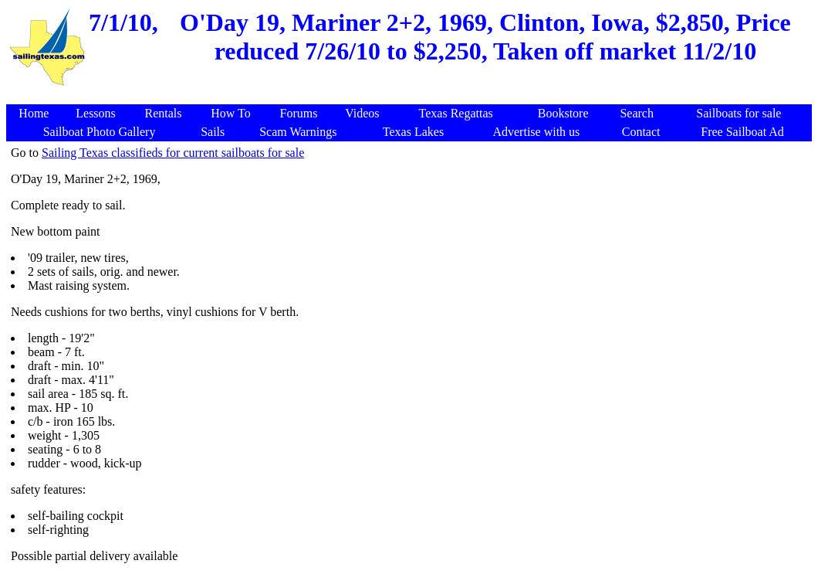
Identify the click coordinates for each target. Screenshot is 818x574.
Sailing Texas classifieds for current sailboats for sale (173, 152)
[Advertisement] (411, 96)
